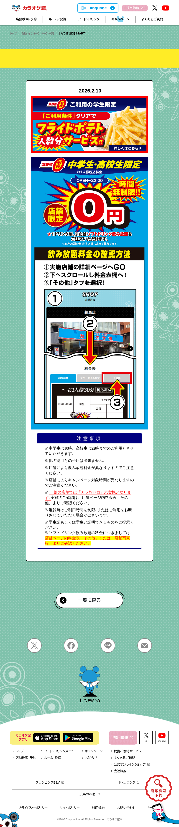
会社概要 (118, 771)
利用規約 (98, 808)
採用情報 (134, 8)
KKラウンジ (129, 782)
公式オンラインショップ (130, 764)
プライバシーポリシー (33, 808)
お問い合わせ (126, 808)
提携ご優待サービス (126, 751)
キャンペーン (120, 19)
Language (97, 8)
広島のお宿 (89, 794)
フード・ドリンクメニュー (59, 751)
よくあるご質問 (152, 19)
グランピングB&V (49, 782)
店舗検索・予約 (26, 19)
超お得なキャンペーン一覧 (38, 33)
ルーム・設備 (57, 19)
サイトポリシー (70, 808)
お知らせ (89, 758)
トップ (13, 33)
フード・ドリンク (88, 19)
